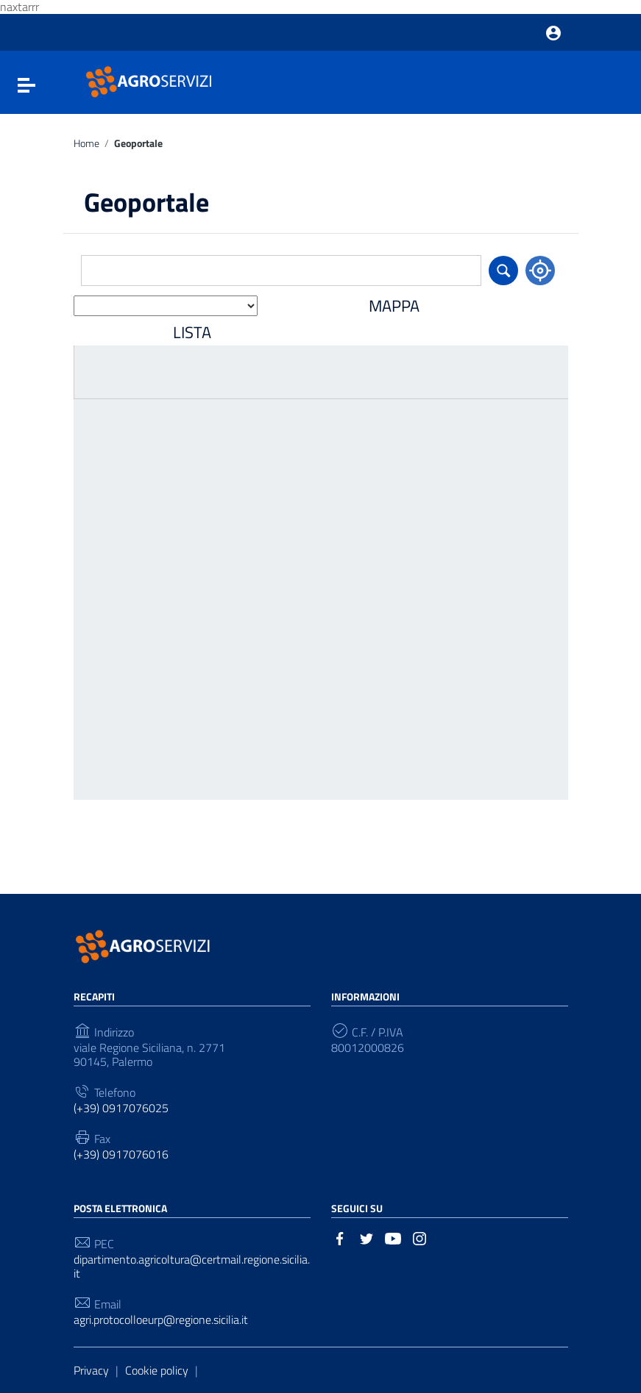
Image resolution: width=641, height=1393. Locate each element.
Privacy (91, 1370)
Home (86, 143)
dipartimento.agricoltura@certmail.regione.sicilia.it (192, 1267)
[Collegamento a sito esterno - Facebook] (340, 1237)
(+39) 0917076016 (121, 1154)
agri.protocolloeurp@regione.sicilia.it (161, 1320)
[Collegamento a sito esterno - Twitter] (366, 1237)
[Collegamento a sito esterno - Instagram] (419, 1237)
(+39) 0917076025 (121, 1108)
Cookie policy (156, 1370)
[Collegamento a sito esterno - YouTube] (393, 1237)
